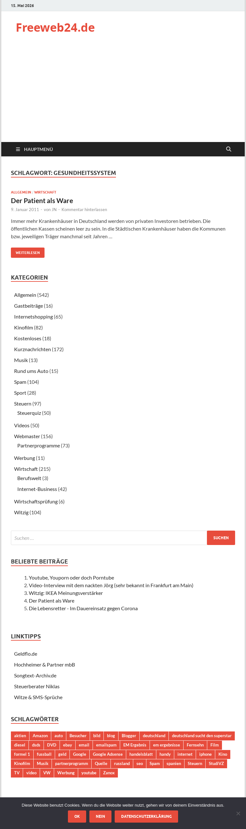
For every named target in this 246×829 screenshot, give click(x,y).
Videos (21, 425)
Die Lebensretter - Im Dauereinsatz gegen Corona (83, 608)
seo (139, 763)
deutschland (154, 735)
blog (111, 735)
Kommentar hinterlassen (84, 209)
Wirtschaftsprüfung (36, 501)
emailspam (106, 744)
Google (79, 754)
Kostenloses (27, 338)
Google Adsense (108, 754)
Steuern (22, 403)
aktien (20, 735)
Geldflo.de (25, 654)
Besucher (78, 735)
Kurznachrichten (32, 349)
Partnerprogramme (38, 445)
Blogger (129, 735)
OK (77, 816)
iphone (205, 754)
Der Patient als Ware (42, 200)
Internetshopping (33, 316)
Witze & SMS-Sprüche (38, 697)
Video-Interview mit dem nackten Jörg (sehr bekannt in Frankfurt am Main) (111, 585)
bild (96, 735)
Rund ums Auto (31, 371)
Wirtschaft (45, 192)
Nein (100, 816)
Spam (20, 382)
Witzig (21, 512)
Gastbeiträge (28, 306)
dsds (36, 744)
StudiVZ (216, 763)
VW (47, 772)
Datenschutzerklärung (146, 816)
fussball (44, 754)
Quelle (101, 763)
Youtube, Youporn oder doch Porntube (71, 577)
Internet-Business (37, 489)
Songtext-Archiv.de (35, 675)
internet (185, 754)
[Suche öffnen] (229, 149)
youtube (88, 772)
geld (62, 754)
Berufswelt (29, 478)
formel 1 (22, 754)
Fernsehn (195, 744)
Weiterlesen (25, 251)
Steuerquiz (29, 413)
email (84, 744)
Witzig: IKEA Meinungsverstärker (66, 593)
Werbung (24, 458)
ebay (67, 744)
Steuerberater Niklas (37, 686)
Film (214, 744)
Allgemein (21, 192)
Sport (20, 393)
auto (58, 735)
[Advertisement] (123, 94)
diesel (19, 744)
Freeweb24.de (55, 27)
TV (17, 772)
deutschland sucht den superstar (202, 735)
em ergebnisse (166, 744)
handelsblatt (141, 754)
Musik (21, 360)
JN (54, 209)
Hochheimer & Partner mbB (44, 664)
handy (165, 754)
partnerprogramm (71, 763)
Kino (222, 754)
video (31, 772)
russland (122, 763)
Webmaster (27, 436)
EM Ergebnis (134, 744)
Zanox (109, 772)
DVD (51, 744)
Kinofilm (23, 327)
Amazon (40, 735)
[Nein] (238, 813)
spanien (174, 763)
